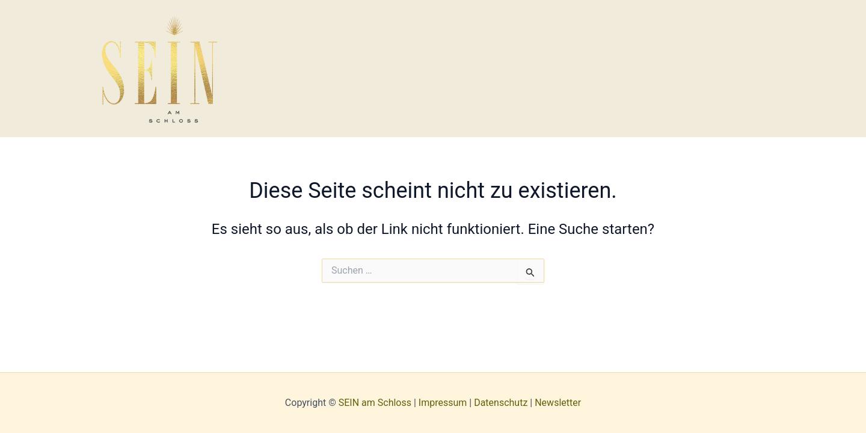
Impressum (443, 402)
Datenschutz (500, 402)
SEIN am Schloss (375, 402)
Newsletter (558, 402)
